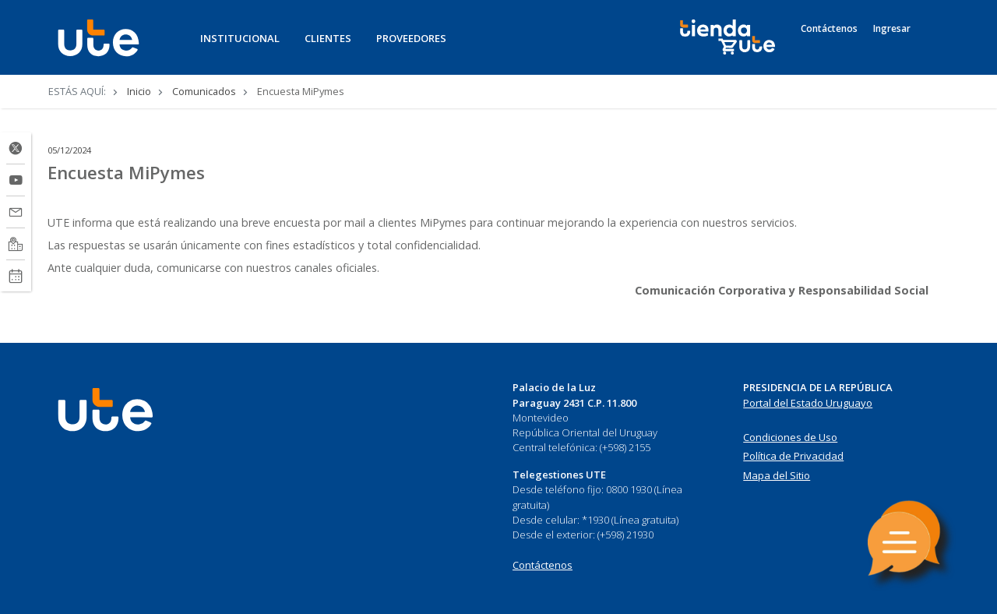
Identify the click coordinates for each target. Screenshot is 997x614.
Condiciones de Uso (790, 437)
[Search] (934, 46)
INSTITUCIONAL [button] (240, 38)
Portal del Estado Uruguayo (807, 403)
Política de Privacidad (793, 456)
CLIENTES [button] (328, 38)
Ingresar (892, 28)
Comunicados (204, 91)
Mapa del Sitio (776, 475)
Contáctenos (829, 28)
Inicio (139, 91)
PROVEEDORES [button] (411, 38)
